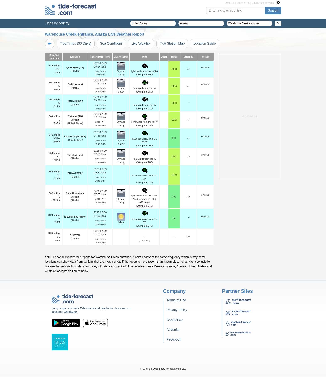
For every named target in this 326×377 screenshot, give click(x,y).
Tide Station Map (172, 43)
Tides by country (57, 23)
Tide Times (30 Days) (75, 43)
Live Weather (141, 43)
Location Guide (204, 43)
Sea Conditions (111, 43)
